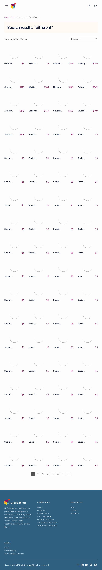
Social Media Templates (47, 522)
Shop (13, 17)
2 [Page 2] (37, 474)
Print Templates (44, 516)
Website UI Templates (47, 525)
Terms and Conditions (14, 553)
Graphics (41, 510)
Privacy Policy (10, 550)
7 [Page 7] (63, 474)
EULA (6, 547)
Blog (72, 507)
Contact (74, 510)
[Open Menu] (6, 6)
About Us (74, 513)
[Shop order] (84, 39)
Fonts (39, 507)
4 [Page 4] (48, 474)
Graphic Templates (45, 519)
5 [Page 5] (52, 474)
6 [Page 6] (58, 474)
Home (6, 17)
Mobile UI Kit (43, 513)
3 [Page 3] (42, 474)
